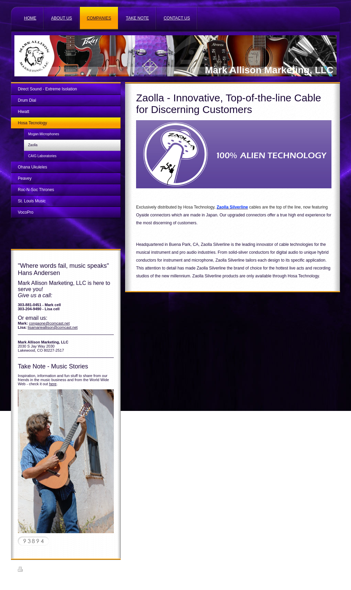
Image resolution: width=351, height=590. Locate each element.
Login (328, 569)
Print (26, 570)
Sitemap (43, 570)
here (53, 384)
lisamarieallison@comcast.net (53, 327)
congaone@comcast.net (49, 323)
